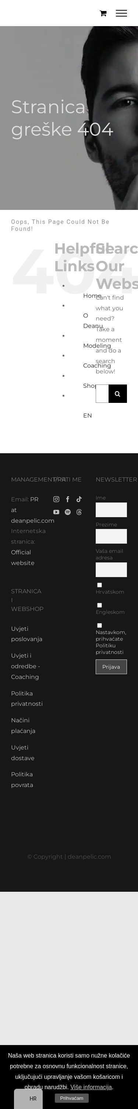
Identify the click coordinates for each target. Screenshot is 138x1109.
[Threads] (79, 512)
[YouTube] (56, 512)
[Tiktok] (79, 499)
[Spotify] (68, 512)
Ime (101, 497)
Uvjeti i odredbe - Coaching (25, 666)
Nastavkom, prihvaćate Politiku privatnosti (111, 642)
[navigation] (28, 1099)
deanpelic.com (89, 856)
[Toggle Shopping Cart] (103, 13)
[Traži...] (102, 393)
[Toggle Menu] (122, 13)
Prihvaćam (72, 1098)
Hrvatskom (110, 589)
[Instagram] (56, 499)
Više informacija (91, 1087)
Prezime (106, 524)
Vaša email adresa (109, 554)
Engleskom (110, 609)
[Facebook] (68, 499)
